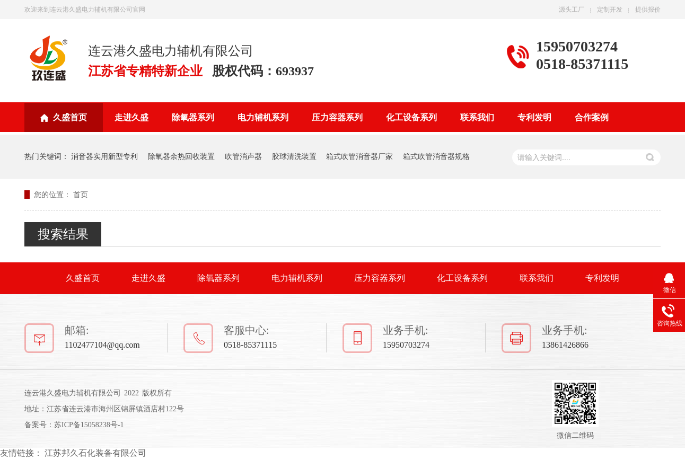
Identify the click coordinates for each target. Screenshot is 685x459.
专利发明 (534, 117)
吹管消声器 (243, 156)
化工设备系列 (411, 117)
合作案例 (592, 117)
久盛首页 (70, 117)
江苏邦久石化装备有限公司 (95, 452)
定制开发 (609, 9)
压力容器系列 (337, 117)
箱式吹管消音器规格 (436, 156)
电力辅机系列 (263, 117)
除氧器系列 (193, 117)
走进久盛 (131, 117)
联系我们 (477, 117)
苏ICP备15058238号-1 (89, 425)
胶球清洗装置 (294, 156)
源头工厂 (571, 9)
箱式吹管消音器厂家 (359, 156)
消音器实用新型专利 (104, 156)
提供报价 (648, 9)
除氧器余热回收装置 (181, 156)
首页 (80, 194)
